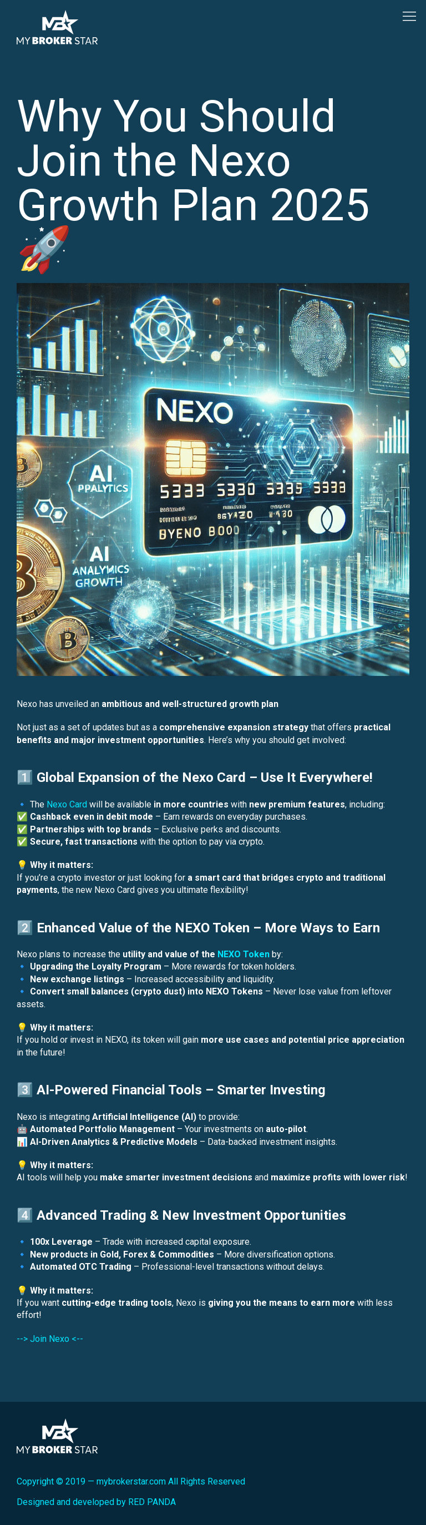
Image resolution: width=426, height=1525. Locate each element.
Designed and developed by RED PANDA (96, 1502)
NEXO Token (243, 954)
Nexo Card (67, 804)
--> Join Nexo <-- (50, 1339)
